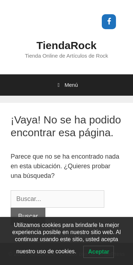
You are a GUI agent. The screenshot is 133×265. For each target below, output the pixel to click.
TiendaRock (67, 45)
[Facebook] (109, 21)
